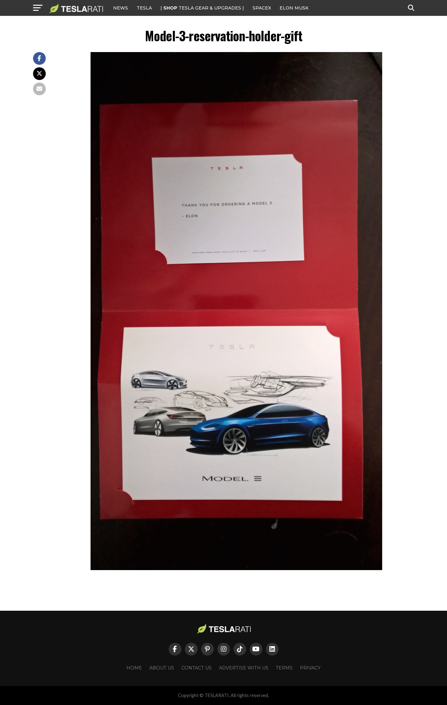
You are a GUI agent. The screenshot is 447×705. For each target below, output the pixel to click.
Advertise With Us (243, 668)
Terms (284, 668)
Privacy (310, 668)
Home (134, 668)
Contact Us (196, 668)
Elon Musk (294, 8)
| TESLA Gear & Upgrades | (202, 8)
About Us (161, 668)
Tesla (144, 8)
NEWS (120, 8)
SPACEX (262, 8)
